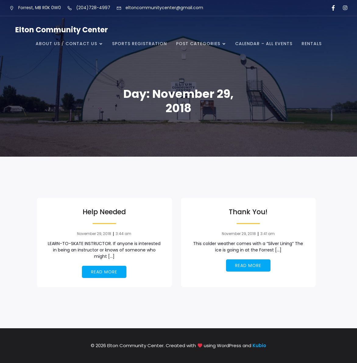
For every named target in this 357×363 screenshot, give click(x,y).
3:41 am (267, 233)
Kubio (259, 345)
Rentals (312, 44)
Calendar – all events (263, 44)
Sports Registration (139, 44)
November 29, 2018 (94, 233)
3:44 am (123, 233)
